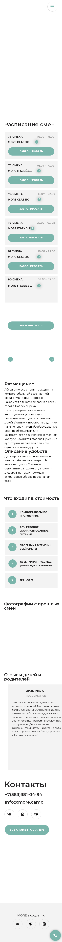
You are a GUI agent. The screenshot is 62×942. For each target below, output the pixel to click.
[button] (52, 7)
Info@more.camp (24, 802)
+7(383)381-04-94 (23, 794)
